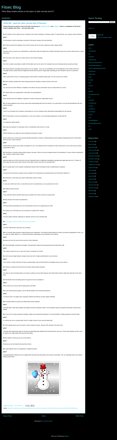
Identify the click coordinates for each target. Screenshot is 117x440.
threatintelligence (93, 120)
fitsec (45, 408)
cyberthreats (91, 71)
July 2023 (91, 170)
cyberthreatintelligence (94, 65)
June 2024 (91, 141)
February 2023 (92, 185)
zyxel (89, 129)
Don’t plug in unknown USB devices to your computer (20, 221)
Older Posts (80, 416)
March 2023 (91, 182)
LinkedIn (42, 26)
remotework (91, 111)
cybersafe (10, 408)
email (89, 77)
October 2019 (92, 196)
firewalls (90, 80)
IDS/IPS (90, 91)
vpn (89, 126)
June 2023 (91, 173)
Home (44, 416)
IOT (89, 97)
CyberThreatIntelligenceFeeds (96, 68)
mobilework (91, 109)
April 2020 (91, 193)
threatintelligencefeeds (94, 123)
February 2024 (92, 150)
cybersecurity (17, 408)
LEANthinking (73, 408)
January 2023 (92, 188)
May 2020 (91, 190)
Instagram (56, 26)
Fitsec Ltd (91, 28)
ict (89, 88)
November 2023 (93, 159)
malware (90, 106)
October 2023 (92, 161)
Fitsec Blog (11, 7)
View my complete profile (104, 37)
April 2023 (91, 179)
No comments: (18, 405)
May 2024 (91, 144)
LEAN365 (66, 408)
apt (89, 54)
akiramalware (92, 51)
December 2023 (93, 156)
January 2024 (92, 153)
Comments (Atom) (47, 421)
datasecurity (39, 408)
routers (90, 114)
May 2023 (91, 176)
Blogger (66, 436)
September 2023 (93, 164)
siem (89, 117)
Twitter (48, 26)
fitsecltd (49, 408)
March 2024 (91, 147)
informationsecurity (57, 408)
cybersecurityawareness (28, 408)
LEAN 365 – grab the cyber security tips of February (24, 23)
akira (89, 48)
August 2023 (92, 167)
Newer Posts (7, 416)
